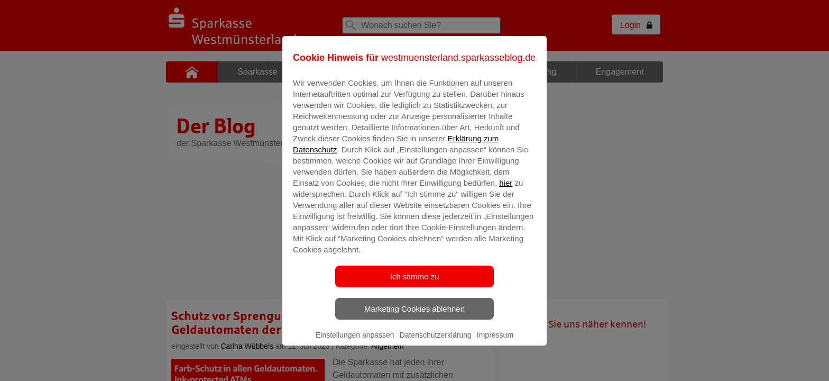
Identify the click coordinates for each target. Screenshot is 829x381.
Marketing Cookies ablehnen (414, 316)
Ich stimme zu (414, 283)
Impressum (495, 342)
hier (505, 190)
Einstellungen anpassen (355, 342)
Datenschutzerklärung (436, 342)
